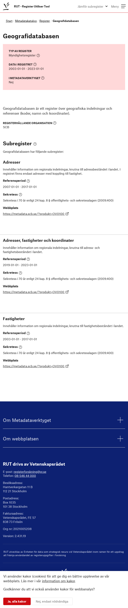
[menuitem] (25, 6)
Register (44, 20)
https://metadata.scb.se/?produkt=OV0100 (36, 213)
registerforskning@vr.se (30, 471)
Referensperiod (16, 181)
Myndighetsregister (24, 55)
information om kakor (58, 581)
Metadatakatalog (26, 20)
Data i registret (23, 64)
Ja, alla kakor (17, 601)
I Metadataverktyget (26, 78)
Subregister (20, 143)
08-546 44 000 (25, 475)
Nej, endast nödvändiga (52, 601)
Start (9, 20)
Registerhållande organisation (29, 123)
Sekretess (12, 194)
